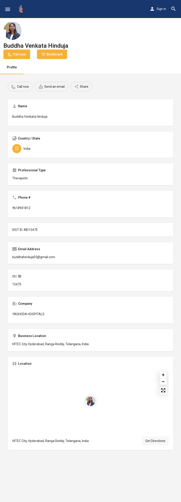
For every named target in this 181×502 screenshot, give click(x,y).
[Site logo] (21, 9)
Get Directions (155, 441)
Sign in (161, 9)
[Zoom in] (163, 375)
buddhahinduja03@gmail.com (33, 257)
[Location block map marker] (90, 401)
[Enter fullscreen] (163, 390)
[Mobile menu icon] (8, 9)
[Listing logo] (12, 31)
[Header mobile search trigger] (173, 9)
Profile (12, 67)
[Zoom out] (163, 381)
